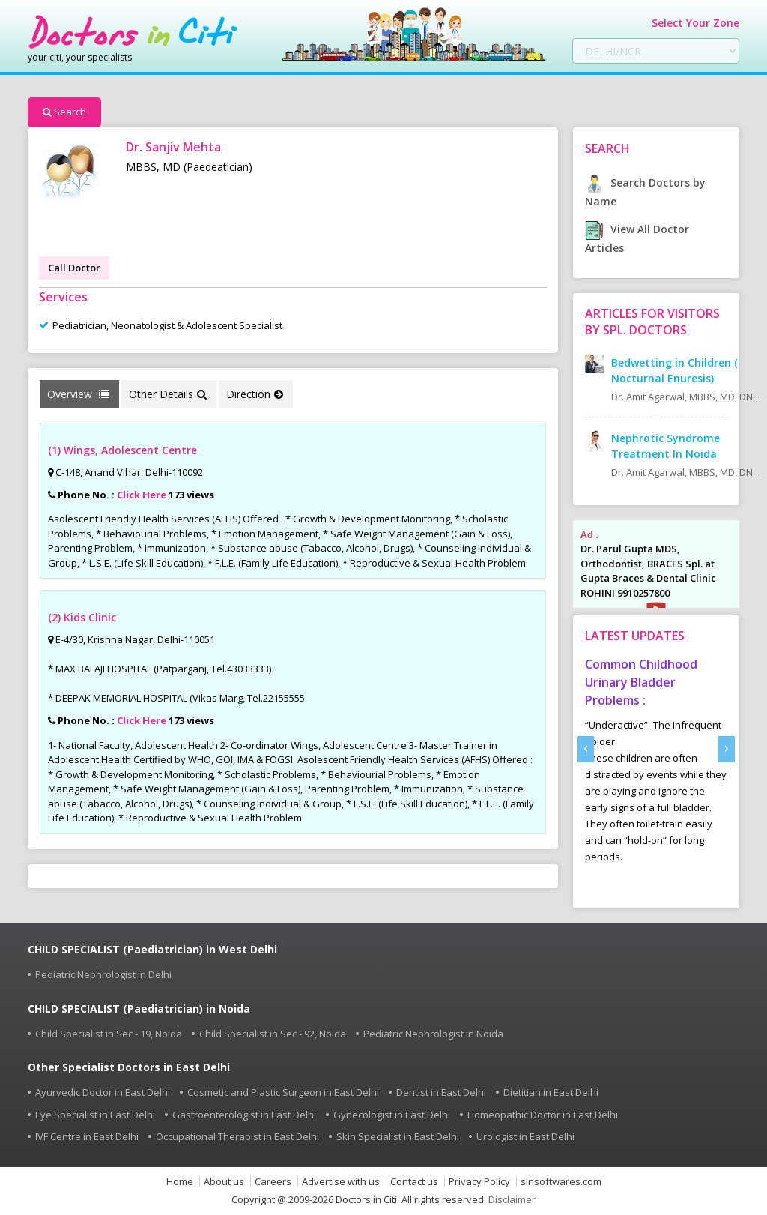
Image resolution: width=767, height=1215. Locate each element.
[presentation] (585, 749)
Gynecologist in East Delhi (391, 1114)
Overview (78, 394)
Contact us (414, 1182)
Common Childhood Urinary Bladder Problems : (641, 682)
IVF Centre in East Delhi (87, 1136)
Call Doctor (74, 267)
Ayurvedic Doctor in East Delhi (102, 1092)
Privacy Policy (479, 1182)
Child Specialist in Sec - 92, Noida (272, 1033)
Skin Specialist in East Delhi (397, 1136)
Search (64, 111)
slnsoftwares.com (561, 1182)
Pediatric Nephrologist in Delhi (103, 974)
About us (224, 1182)
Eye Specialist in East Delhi (95, 1114)
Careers (273, 1182)
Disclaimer (512, 1199)
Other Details (168, 394)
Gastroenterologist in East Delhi (244, 1114)
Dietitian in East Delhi (550, 1092)
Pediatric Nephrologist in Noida (433, 1033)
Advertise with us (341, 1182)
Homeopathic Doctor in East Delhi (542, 1114)
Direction (254, 394)
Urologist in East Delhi (525, 1136)
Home (179, 1182)
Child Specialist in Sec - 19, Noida (108, 1033)
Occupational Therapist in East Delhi (237, 1136)
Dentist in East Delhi (441, 1092)
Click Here (141, 494)
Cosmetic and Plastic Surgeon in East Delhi (283, 1092)
